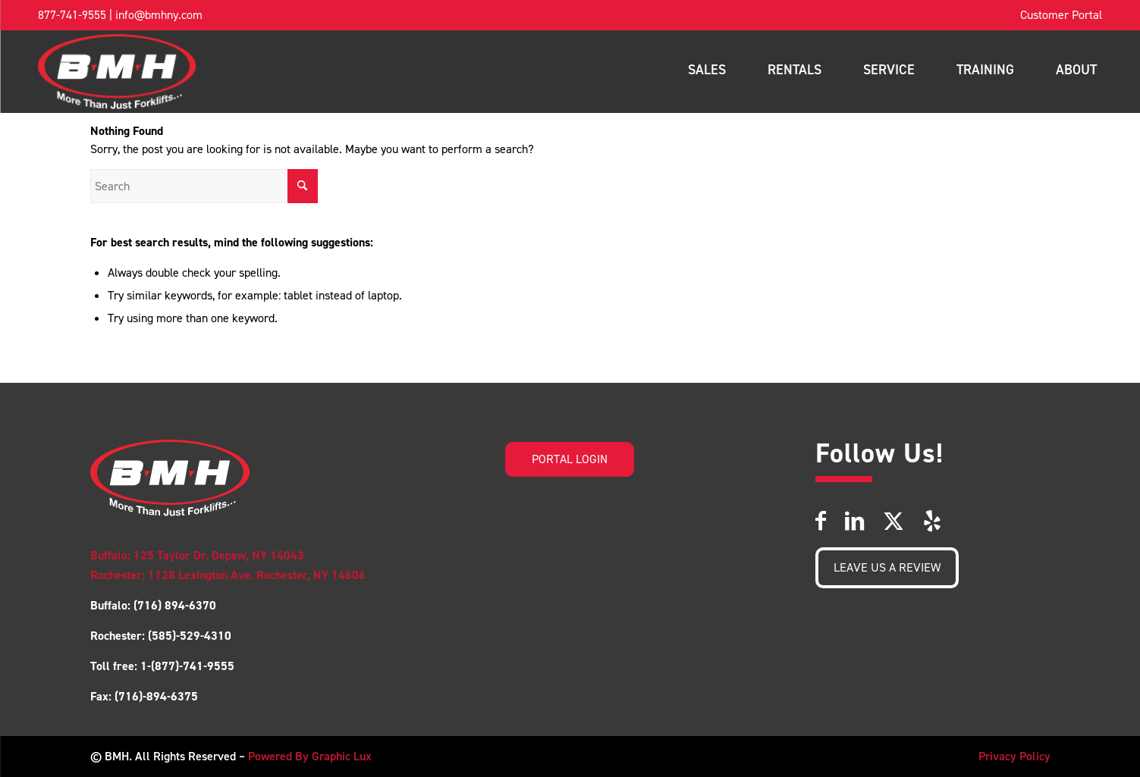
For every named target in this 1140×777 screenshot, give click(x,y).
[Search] (204, 186)
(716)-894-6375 (156, 696)
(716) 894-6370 (173, 605)
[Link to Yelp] (932, 521)
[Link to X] (893, 521)
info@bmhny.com (159, 15)
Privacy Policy (1014, 756)
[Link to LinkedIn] (854, 521)
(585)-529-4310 (189, 636)
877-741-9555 (72, 15)
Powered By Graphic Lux (310, 756)
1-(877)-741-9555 (187, 666)
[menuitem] (1061, 15)
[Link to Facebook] (820, 521)
